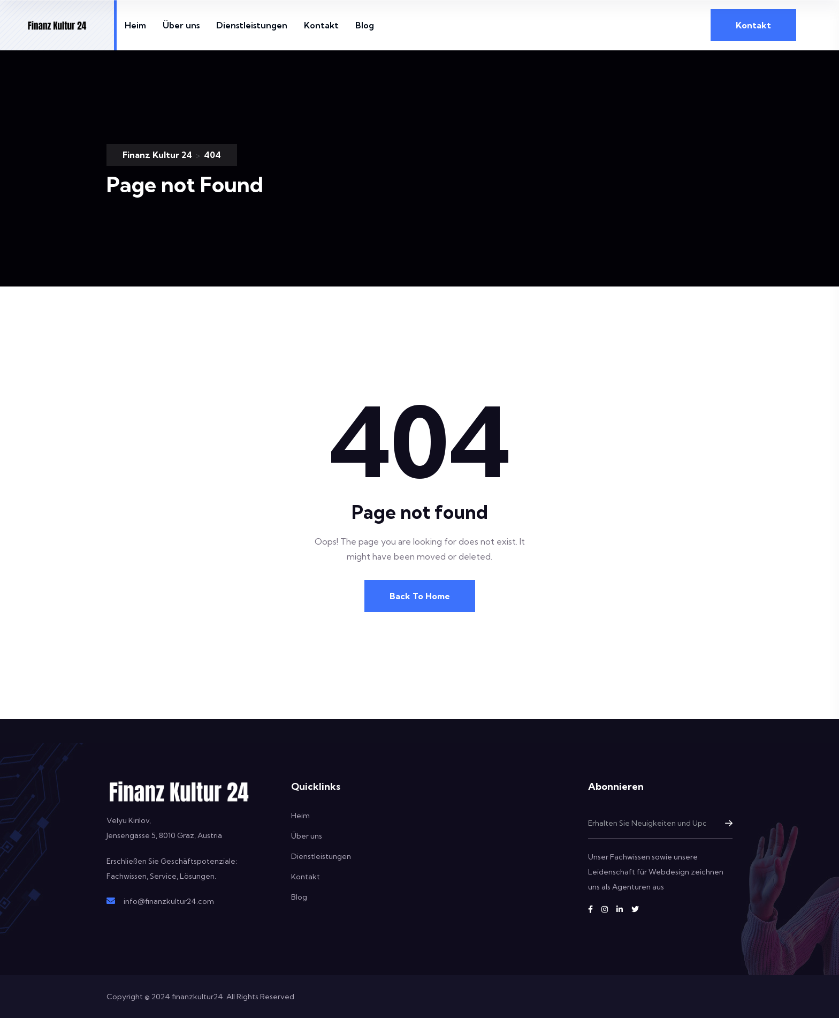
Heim (135, 25)
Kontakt (321, 25)
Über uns (181, 25)
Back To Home (420, 596)
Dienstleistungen (251, 25)
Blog (364, 25)
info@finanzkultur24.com (169, 901)
